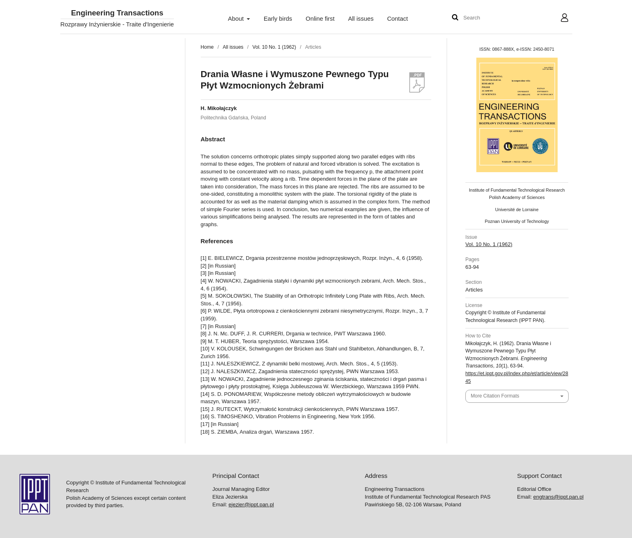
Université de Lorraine (517, 209)
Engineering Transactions (117, 13)
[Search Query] (488, 18)
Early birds (278, 18)
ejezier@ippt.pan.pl (251, 504)
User (558, 19)
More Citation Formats (495, 396)
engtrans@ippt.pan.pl (558, 497)
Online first (320, 18)
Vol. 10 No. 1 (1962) (274, 47)
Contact (397, 18)
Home (207, 47)
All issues (361, 18)
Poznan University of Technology (517, 221)
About (236, 18)
